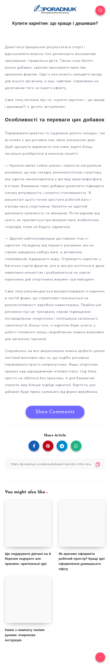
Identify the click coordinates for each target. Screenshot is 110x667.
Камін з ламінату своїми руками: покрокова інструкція (25, 635)
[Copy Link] (55, 464)
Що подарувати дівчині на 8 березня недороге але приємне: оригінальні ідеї (28, 559)
